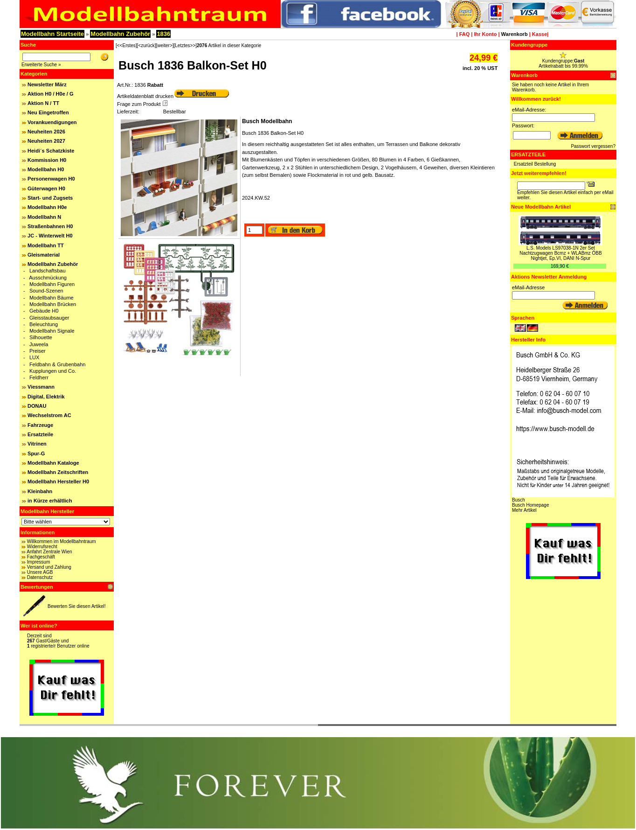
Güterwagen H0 (46, 188)
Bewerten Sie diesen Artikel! (77, 606)
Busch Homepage (530, 505)
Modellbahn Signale (52, 331)
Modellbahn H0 (46, 169)
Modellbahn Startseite (52, 33)
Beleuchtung (43, 324)
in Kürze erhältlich (50, 500)
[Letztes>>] (185, 45)
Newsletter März (47, 84)
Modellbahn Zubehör (120, 33)
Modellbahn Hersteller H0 (58, 481)
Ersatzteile (40, 434)
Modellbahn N (44, 217)
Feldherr (38, 377)
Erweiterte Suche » (41, 64)
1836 (163, 33)
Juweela (38, 344)
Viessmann (41, 387)
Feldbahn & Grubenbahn (57, 364)
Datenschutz (40, 577)
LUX (34, 357)
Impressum (38, 562)
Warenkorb (514, 34)
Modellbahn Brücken (52, 304)
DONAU (37, 406)
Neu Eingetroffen (48, 112)
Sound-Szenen (46, 290)
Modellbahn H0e (47, 207)
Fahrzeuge (40, 425)
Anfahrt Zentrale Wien (49, 551)
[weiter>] (164, 45)
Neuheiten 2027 (46, 141)
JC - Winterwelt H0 (50, 235)
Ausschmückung (48, 277)
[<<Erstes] (126, 45)
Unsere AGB (40, 572)
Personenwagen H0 (51, 178)
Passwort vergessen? (593, 146)
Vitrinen (37, 443)
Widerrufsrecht (42, 546)
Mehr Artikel (524, 510)
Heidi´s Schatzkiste (51, 150)
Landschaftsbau (47, 270)
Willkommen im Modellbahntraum (61, 541)
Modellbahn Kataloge (53, 463)
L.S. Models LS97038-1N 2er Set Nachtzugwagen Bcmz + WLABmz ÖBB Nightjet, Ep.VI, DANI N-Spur (560, 253)
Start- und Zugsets (50, 198)
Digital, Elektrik (46, 396)
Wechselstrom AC (49, 415)
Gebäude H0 (43, 311)
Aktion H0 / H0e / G (50, 94)
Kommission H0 (47, 160)
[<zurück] (146, 45)
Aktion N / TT (43, 103)
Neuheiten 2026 (46, 131)
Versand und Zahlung (49, 567)
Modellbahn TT (46, 245)
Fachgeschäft (41, 556)
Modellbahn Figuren (52, 284)
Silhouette (40, 337)
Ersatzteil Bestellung (535, 164)
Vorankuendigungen (52, 122)
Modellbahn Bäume (51, 297)
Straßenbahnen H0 (50, 226)
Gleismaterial (44, 255)
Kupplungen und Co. (52, 371)
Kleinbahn (40, 491)
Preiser (37, 351)
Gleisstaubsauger (49, 318)
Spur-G (36, 453)
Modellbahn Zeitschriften (58, 472)
